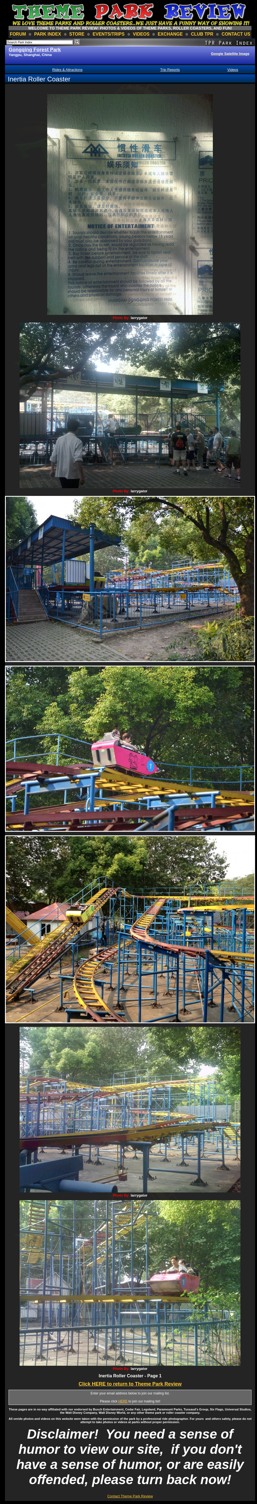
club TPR (202, 34)
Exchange (170, 34)
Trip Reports (170, 70)
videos (141, 34)
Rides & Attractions (67, 70)
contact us (236, 34)
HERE (123, 1401)
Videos (232, 70)
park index (47, 34)
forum (18, 34)
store (76, 34)
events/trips (109, 34)
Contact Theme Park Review (130, 1496)
